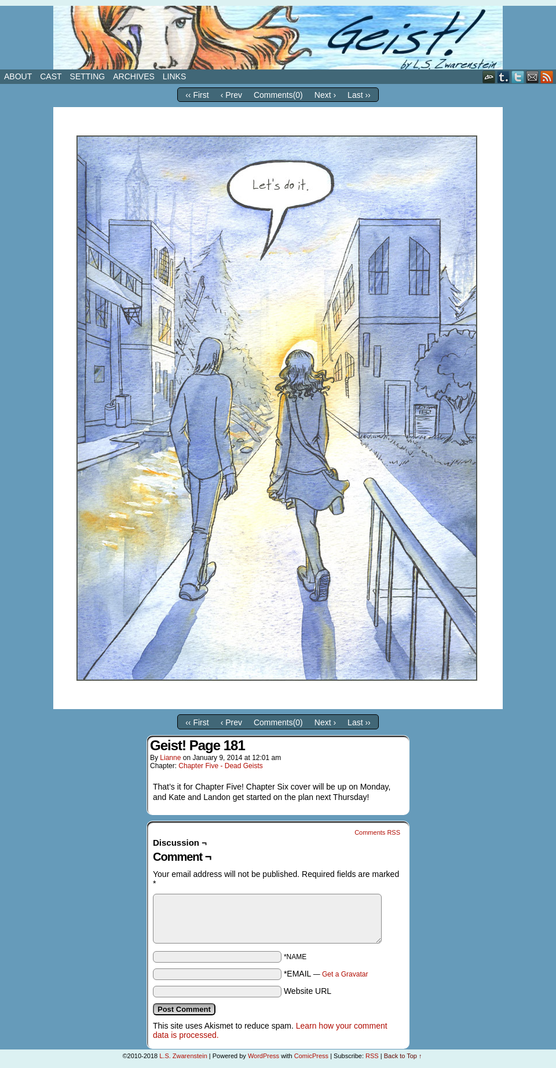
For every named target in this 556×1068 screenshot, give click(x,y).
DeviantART (489, 76)
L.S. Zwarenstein (183, 1055)
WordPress (263, 1055)
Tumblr (503, 76)
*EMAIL (326, 973)
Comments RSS (377, 832)
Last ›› (359, 95)
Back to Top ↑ (403, 1055)
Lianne (170, 758)
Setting (87, 76)
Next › (325, 95)
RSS (547, 76)
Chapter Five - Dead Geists (220, 766)
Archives (134, 76)
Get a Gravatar (345, 974)
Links (174, 76)
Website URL (307, 991)
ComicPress (311, 1055)
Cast (50, 76)
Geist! (278, 37)
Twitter (518, 76)
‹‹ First (197, 95)
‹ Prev (231, 95)
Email (532, 76)
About (18, 76)
